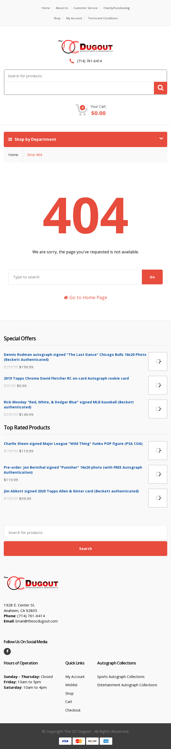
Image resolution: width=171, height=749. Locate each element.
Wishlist (71, 684)
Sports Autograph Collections (121, 676)
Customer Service (86, 8)
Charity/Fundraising (116, 8)
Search (85, 548)
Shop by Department (32, 139)
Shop (57, 18)
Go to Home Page (85, 297)
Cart (68, 701)
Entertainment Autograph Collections (127, 684)
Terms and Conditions (103, 18)
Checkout (73, 710)
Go (152, 276)
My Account (74, 18)
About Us (62, 8)
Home (46, 8)
